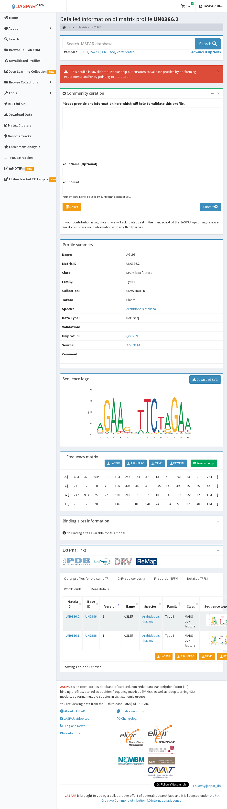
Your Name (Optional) (80, 164)
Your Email (71, 182)
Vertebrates (126, 52)
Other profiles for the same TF (86, 578)
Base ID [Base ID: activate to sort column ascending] (91, 604)
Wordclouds (73, 589)
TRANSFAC (135, 463)
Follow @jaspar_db (207, 786)
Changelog (127, 718)
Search (208, 43)
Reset (72, 207)
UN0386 (91, 616)
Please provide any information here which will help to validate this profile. (124, 103)
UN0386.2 (72, 616)
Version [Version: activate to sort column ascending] (110, 606)
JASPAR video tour (75, 718)
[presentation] (100, 148)
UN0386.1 (72, 635)
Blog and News (72, 726)
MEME (156, 463)
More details (100, 589)
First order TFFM (166, 578)
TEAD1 (83, 52)
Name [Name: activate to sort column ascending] (130, 606)
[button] (61, 6)
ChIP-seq (108, 52)
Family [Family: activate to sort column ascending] (172, 606)
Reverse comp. (204, 463)
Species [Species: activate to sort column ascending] (150, 606)
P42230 (95, 52)
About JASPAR (72, 711)
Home (68, 27)
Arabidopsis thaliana (141, 309)
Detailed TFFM (197, 578)
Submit (210, 207)
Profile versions (130, 711)
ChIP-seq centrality (131, 578)
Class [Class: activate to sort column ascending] (191, 606)
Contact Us (70, 733)
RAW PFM (177, 463)
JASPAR (113, 463)
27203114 (133, 345)
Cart (187, 5)
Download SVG (205, 379)
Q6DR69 (132, 336)
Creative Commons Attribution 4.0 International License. (160, 798)
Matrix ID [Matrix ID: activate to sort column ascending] (72, 604)
